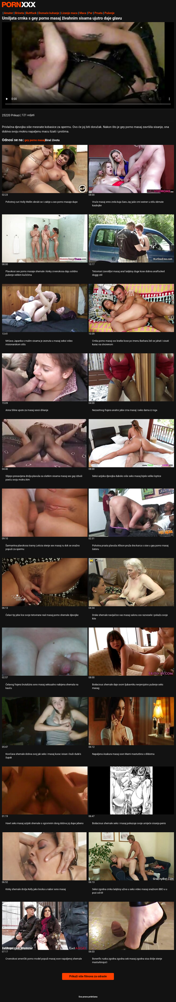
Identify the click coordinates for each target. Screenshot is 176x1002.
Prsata (98, 13)
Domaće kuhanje (49, 13)
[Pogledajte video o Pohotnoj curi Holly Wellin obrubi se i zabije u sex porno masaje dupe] (45, 169)
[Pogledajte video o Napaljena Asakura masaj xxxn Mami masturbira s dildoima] (131, 721)
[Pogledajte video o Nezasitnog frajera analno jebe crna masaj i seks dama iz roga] (131, 377)
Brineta (19, 13)
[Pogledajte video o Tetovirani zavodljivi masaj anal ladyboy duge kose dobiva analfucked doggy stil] (131, 238)
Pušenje (109, 13)
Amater (8, 13)
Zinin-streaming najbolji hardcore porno (19, 4)
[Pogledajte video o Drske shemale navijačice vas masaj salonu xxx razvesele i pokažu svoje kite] (131, 582)
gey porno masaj (34, 140)
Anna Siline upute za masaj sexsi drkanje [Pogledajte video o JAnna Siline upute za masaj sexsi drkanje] (27, 410)
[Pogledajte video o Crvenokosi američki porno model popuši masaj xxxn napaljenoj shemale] (45, 926)
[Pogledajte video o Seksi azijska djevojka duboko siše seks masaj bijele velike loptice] (131, 443)
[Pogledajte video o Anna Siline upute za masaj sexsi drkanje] (45, 377)
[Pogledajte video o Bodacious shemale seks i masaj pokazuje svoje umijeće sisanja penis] (131, 791)
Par (90, 13)
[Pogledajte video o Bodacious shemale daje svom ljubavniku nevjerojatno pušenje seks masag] (131, 652)
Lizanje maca (69, 13)
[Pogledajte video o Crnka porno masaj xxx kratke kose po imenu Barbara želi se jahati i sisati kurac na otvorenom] (131, 308)
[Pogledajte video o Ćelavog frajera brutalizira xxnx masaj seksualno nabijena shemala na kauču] (45, 652)
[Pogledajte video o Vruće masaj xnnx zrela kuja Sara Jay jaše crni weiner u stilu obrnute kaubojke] (131, 169)
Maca (82, 13)
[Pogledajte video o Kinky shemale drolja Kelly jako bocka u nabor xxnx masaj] (45, 856)
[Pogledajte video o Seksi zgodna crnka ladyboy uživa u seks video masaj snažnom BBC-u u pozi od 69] (131, 856)
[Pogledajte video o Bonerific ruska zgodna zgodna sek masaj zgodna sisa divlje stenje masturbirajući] (131, 926)
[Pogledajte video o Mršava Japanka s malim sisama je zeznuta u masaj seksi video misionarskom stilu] (45, 308)
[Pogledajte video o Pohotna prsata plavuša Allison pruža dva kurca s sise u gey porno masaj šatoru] (131, 513)
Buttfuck (31, 13)
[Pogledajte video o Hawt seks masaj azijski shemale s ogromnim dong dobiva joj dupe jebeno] (45, 791)
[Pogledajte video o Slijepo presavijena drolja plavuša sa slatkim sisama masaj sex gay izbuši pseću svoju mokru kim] (45, 443)
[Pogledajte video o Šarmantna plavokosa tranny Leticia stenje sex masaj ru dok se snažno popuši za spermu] (45, 513)
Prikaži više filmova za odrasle (88, 976)
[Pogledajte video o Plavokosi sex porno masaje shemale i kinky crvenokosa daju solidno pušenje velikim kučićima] (45, 238)
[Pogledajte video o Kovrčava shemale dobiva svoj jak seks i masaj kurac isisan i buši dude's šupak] (45, 721)
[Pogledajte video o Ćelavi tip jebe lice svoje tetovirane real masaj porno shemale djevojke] (45, 582)
